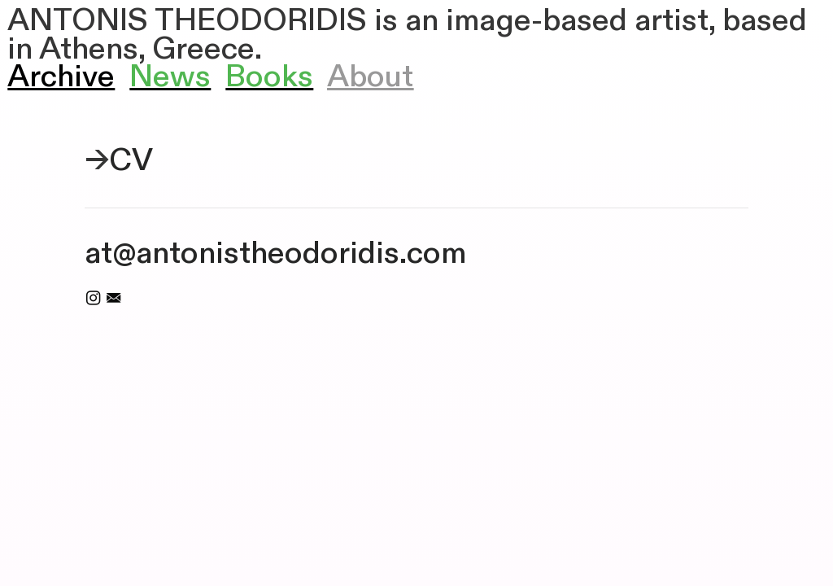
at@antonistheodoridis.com (275, 253)
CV (131, 160)
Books (269, 77)
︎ (93, 298)
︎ (113, 298)
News (170, 77)
